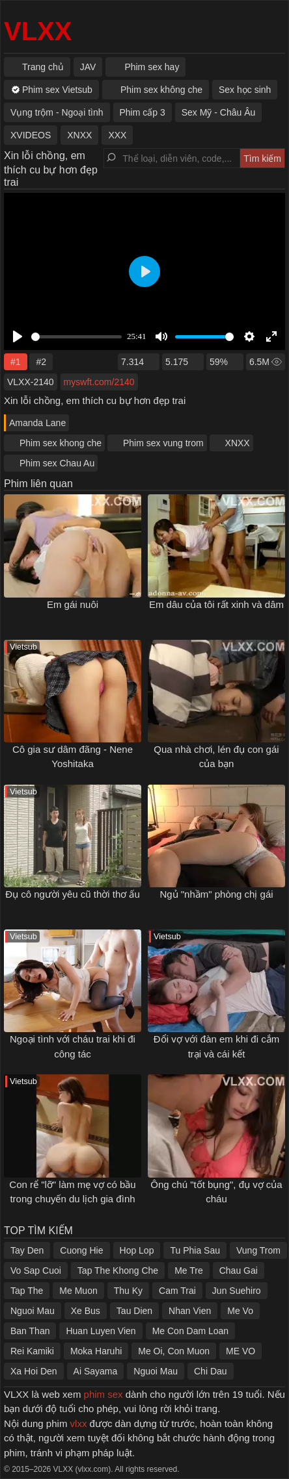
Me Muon (78, 1290)
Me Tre (188, 1270)
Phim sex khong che (61, 443)
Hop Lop (137, 1250)
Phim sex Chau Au (57, 463)
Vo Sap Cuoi (35, 1270)
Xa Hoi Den (33, 1371)
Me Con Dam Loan (190, 1331)
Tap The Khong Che (117, 1270)
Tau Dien (134, 1311)
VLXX (38, 31)
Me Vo (240, 1311)
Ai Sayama (96, 1371)
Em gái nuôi (72, 604)
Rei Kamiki (32, 1351)
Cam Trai (177, 1290)
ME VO (240, 1351)
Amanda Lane (37, 423)
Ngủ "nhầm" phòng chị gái (216, 894)
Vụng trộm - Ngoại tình (56, 112)
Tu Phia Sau (195, 1250)
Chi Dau (210, 1371)
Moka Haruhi (96, 1351)
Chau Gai (238, 1270)
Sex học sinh (245, 89)
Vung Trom (258, 1250)
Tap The (26, 1290)
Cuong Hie (81, 1250)
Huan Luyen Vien (100, 1331)
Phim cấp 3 (142, 112)
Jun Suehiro (236, 1290)
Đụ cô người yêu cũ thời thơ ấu (72, 894)
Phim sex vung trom (163, 443)
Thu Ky (128, 1290)
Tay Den (27, 1250)
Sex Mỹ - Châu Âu (219, 112)
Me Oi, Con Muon (174, 1351)
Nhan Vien (190, 1311)
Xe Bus (85, 1311)
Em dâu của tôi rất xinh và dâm (216, 604)
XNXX (237, 443)
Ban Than (29, 1331)
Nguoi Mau (32, 1311)
